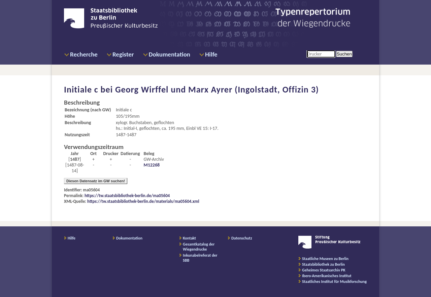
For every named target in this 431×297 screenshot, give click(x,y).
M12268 (151, 165)
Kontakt (189, 238)
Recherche (84, 54)
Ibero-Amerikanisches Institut (327, 275)
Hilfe (211, 54)
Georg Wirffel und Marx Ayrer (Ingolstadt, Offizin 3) (217, 89)
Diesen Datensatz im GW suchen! (95, 181)
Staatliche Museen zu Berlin (325, 258)
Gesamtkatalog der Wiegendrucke (198, 247)
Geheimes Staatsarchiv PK (323, 270)
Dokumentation (169, 54)
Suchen (344, 54)
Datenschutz (241, 238)
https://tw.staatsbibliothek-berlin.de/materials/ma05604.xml (143, 201)
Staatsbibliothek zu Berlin (323, 264)
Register (123, 54)
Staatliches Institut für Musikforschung (334, 281)
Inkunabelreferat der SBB (200, 258)
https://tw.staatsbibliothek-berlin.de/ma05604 (127, 195)
